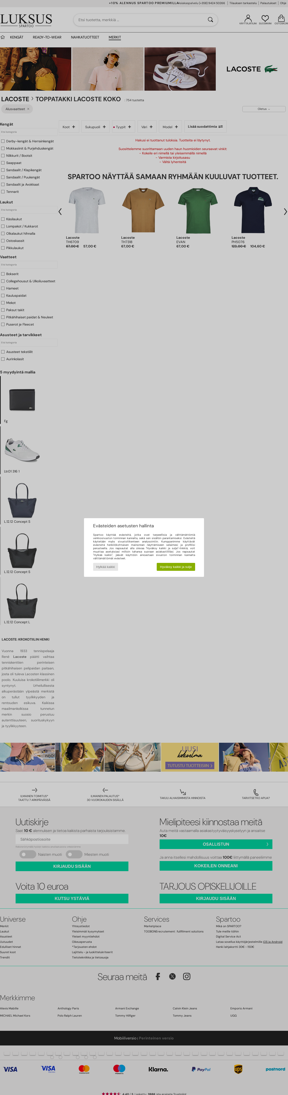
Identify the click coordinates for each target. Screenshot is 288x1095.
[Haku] (210, 20)
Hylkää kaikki (105, 567)
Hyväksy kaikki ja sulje (176, 567)
